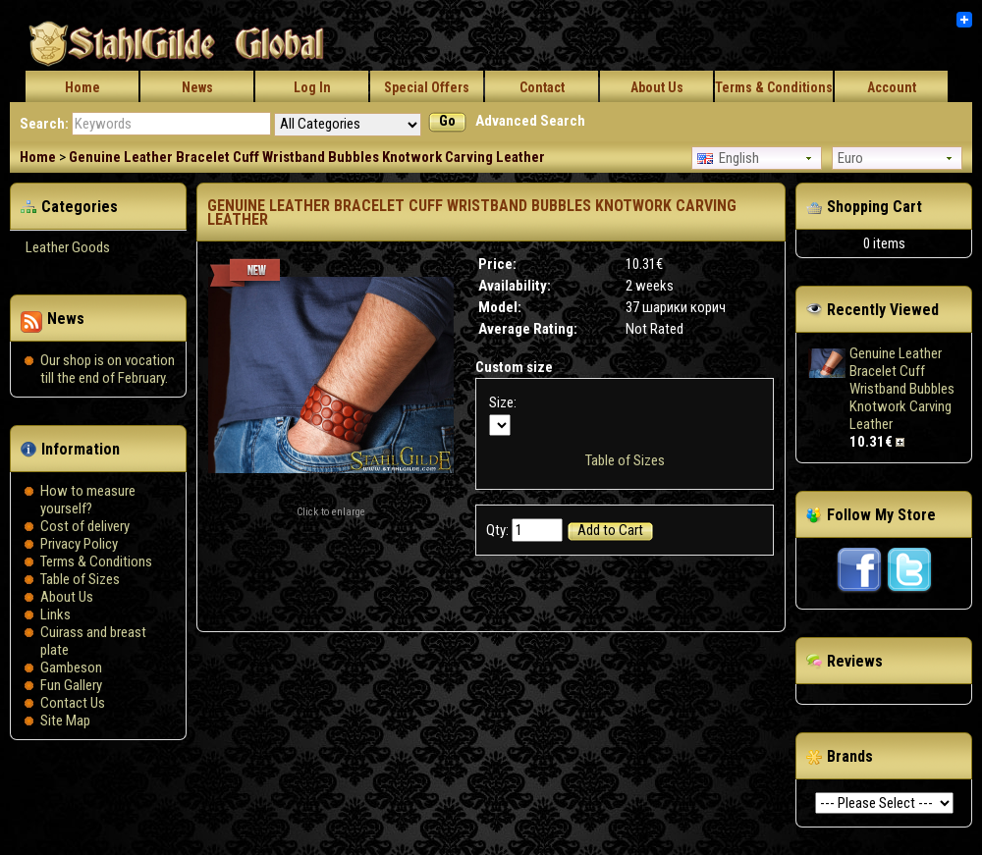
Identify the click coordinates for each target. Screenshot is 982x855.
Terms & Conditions (774, 87)
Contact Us (72, 703)
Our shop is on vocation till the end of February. (107, 369)
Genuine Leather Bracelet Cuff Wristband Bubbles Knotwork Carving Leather (307, 157)
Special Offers (426, 87)
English (728, 158)
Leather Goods (68, 247)
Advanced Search (530, 121)
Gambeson (71, 667)
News (197, 87)
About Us (656, 87)
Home (82, 87)
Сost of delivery (85, 526)
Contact (542, 87)
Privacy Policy (79, 544)
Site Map (65, 720)
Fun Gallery (71, 685)
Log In (312, 87)
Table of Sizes (80, 579)
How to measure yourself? (88, 499)
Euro (850, 158)
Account (891, 87)
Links (55, 614)
